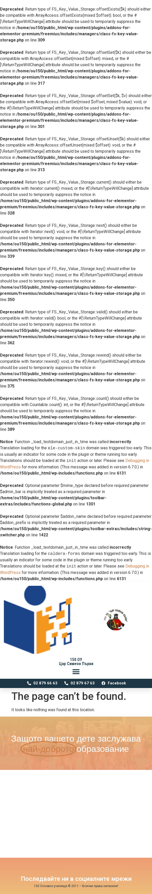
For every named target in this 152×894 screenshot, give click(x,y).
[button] (76, 671)
